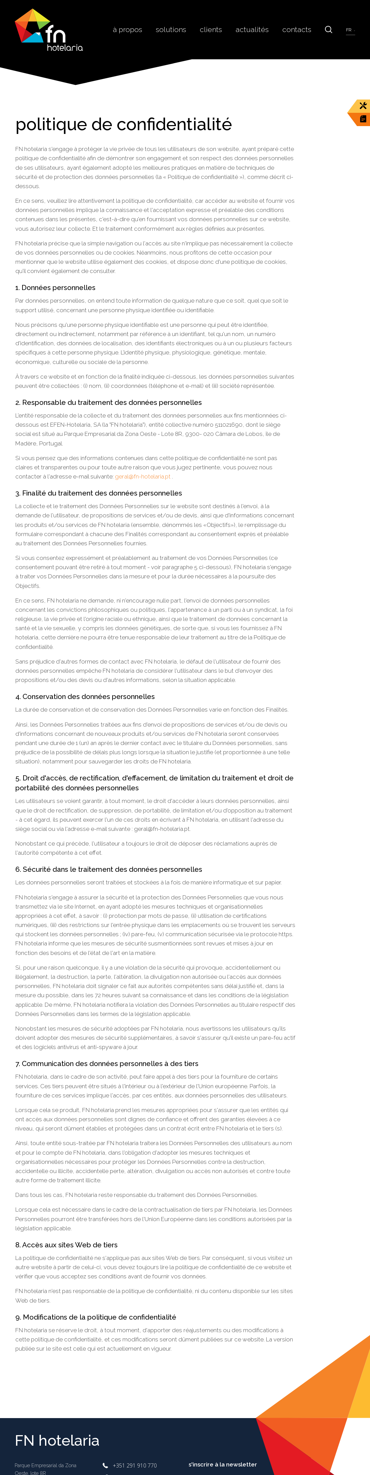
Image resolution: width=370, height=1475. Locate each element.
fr (349, 29)
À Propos (138, 29)
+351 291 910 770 (135, 1465)
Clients (218, 29)
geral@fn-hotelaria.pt (143, 476)
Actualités (257, 29)
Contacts (299, 29)
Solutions (180, 29)
